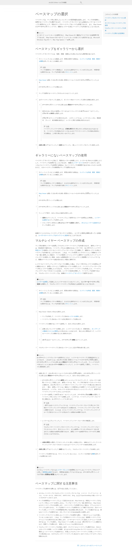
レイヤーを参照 (42, 282)
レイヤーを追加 (73, 316)
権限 (93, 454)
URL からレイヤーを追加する (90, 223)
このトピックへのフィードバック (91, 545)
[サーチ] (81, 2)
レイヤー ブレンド (63, 470)
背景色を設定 (47, 472)
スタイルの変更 (53, 331)
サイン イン (69, 72)
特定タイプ (39, 250)
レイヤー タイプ (78, 163)
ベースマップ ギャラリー (74, 273)
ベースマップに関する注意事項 (114, 33)
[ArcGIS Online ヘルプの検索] (64, 2)
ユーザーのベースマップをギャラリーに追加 (53, 235)
